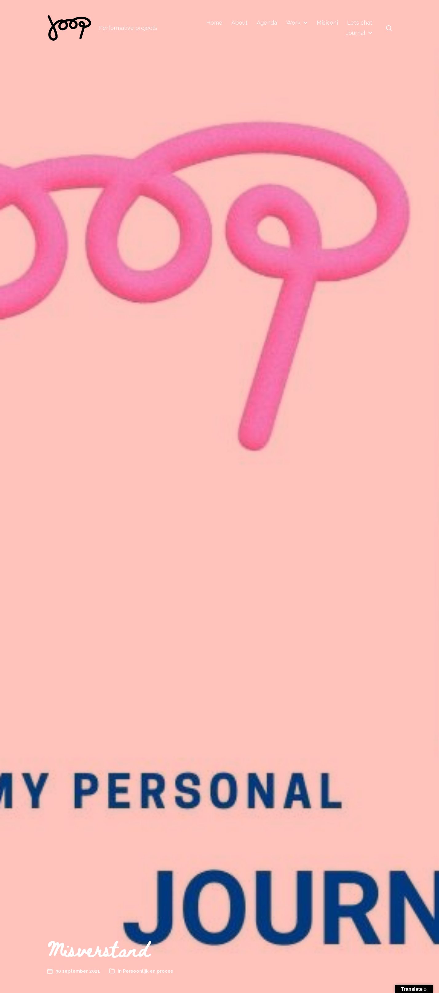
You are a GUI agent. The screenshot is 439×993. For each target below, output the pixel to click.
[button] (388, 28)
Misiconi (327, 23)
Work (293, 23)
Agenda (267, 23)
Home (214, 23)
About (239, 23)
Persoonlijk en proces (148, 971)
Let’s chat (359, 23)
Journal (355, 33)
